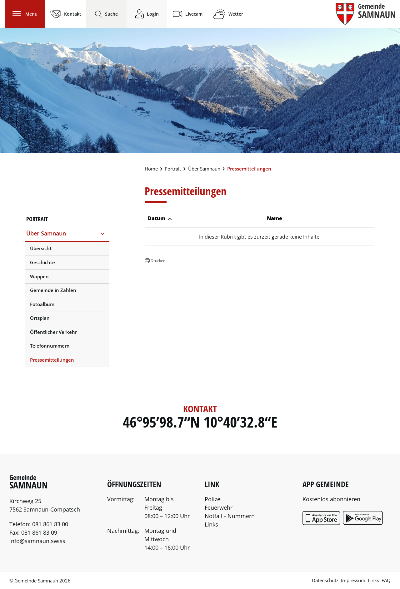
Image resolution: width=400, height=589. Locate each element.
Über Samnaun (46, 233)
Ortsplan (40, 318)
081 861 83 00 (50, 524)
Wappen (39, 276)
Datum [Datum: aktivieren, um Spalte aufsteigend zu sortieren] (156, 218)
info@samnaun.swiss (37, 541)
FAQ (386, 580)
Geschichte (42, 262)
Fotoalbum (42, 304)
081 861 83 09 (39, 532)
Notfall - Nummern (230, 516)
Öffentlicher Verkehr (53, 332)
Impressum (353, 580)
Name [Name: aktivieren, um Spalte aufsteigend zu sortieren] (274, 218)
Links (211, 524)
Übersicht (41, 248)
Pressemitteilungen (52, 362)
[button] (155, 260)
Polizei (213, 499)
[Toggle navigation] (25, 13)
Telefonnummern (50, 346)
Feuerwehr (218, 507)
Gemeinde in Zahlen (53, 290)
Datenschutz (325, 580)
